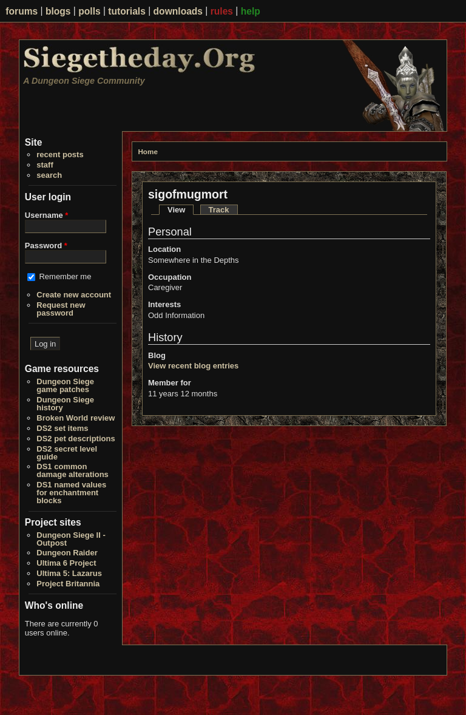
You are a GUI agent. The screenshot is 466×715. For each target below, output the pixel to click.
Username (47, 215)
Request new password (60, 308)
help (250, 11)
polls (89, 11)
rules (222, 11)
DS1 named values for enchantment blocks (71, 492)
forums (21, 11)
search (49, 175)
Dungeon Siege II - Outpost (70, 538)
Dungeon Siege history (65, 403)
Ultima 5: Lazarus (69, 573)
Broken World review (75, 417)
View (180, 209)
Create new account (73, 294)
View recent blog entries (193, 365)
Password (46, 245)
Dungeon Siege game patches (65, 385)
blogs (58, 11)
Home (147, 151)
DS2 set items (62, 428)
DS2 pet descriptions (75, 438)
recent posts (59, 154)
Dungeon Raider (66, 552)
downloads (178, 11)
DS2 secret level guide (66, 452)
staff (44, 164)
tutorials (127, 11)
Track (219, 209)
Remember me (65, 276)
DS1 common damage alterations (72, 470)
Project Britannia (68, 583)
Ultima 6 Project (66, 563)
